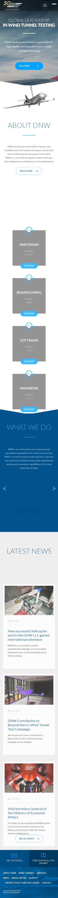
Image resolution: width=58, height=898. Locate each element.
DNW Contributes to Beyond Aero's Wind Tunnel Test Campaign (28, 745)
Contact (47, 883)
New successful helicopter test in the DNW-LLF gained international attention (28, 656)
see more (24, 66)
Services (41, 873)
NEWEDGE (15, 892)
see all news (26, 840)
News (6, 878)
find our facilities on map (43, 861)
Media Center (18, 878)
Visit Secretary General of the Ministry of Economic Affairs (27, 834)
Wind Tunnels (26, 873)
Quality (33, 878)
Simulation (29, 510)
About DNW (9, 873)
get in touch (14, 860)
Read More (26, 173)
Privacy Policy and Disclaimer (22, 883)
